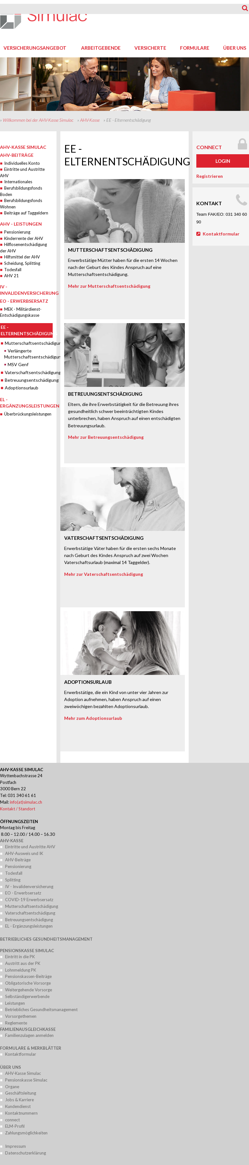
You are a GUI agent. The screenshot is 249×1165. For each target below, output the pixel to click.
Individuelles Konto (22, 163)
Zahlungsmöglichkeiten (26, 1132)
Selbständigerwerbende (27, 996)
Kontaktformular (221, 233)
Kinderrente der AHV (23, 238)
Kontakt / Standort (17, 808)
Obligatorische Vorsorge (28, 983)
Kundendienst (18, 1106)
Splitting (12, 879)
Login (222, 161)
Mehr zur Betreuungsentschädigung (106, 437)
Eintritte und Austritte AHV (30, 846)
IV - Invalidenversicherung (29, 886)
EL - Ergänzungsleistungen (29, 926)
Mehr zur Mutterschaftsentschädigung (109, 286)
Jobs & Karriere (19, 1099)
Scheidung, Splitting (22, 263)
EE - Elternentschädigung (27, 330)
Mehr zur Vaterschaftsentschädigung (103, 574)
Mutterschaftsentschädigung (29, 343)
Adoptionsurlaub (21, 387)
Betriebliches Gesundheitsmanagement (46, 939)
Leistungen (15, 1003)
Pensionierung (17, 232)
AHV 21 (11, 275)
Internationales (18, 181)
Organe (12, 1086)
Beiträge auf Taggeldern (26, 212)
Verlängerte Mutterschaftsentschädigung (28, 353)
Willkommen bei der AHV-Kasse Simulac (38, 120)
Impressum (15, 1146)
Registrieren (209, 176)
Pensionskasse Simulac (27, 950)
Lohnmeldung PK (20, 970)
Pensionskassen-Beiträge (28, 976)
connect (209, 147)
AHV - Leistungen (21, 224)
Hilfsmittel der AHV (22, 256)
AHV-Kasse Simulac (23, 147)
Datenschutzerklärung (25, 1152)
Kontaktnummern (21, 1113)
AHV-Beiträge (17, 155)
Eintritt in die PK (20, 956)
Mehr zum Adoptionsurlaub (93, 718)
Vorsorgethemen (20, 1016)
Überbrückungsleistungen (27, 413)
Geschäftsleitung (20, 1093)
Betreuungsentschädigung (29, 380)
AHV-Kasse (90, 120)
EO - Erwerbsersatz (24, 301)
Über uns (10, 1067)
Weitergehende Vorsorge (28, 989)
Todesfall (12, 269)
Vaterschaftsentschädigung (29, 372)
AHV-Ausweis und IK (24, 853)
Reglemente (16, 1022)
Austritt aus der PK (22, 963)
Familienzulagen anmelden (29, 1035)
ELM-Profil (15, 1126)
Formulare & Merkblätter (30, 1048)
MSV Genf (18, 364)
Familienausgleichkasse (28, 1029)
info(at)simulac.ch (26, 802)
